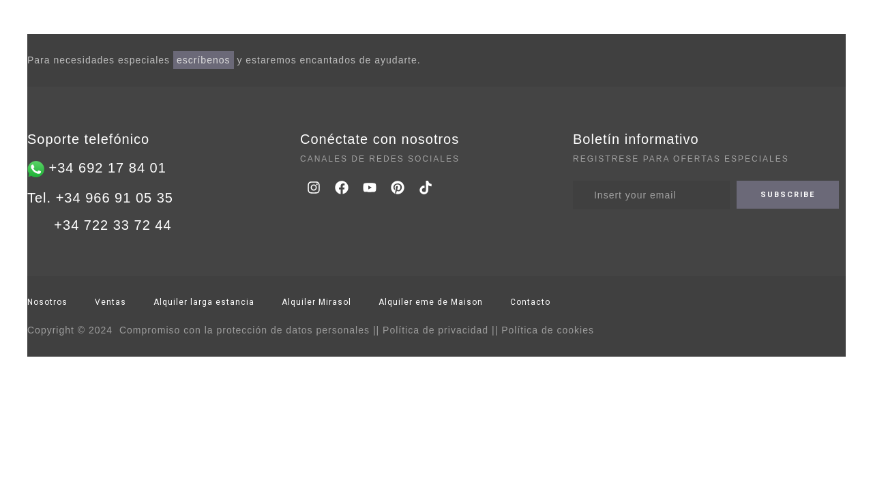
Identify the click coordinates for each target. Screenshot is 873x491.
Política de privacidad (435, 330)
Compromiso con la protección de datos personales (244, 330)
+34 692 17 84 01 (105, 167)
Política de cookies (547, 330)
